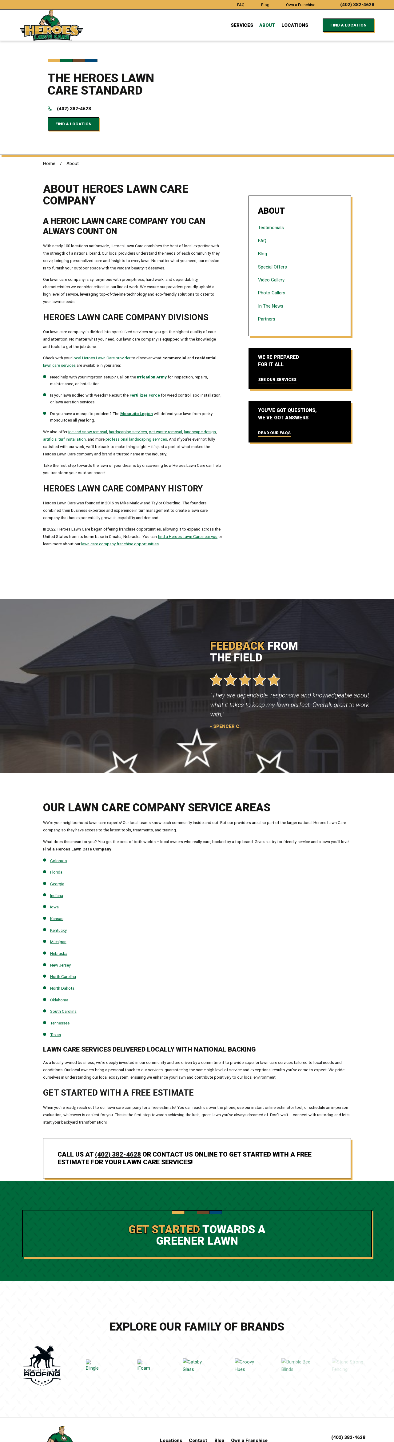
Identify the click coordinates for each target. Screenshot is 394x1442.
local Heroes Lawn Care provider (101, 322)
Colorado (58, 825)
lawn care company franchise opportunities (120, 508)
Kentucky (58, 894)
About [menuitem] (267, 25)
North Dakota (62, 953)
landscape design (200, 396)
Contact (198, 1405)
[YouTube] (193, 1417)
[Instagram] (234, 1417)
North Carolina (63, 941)
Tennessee (60, 987)
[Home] (51, 25)
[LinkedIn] (207, 1417)
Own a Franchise (300, 4)
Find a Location (348, 25)
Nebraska (58, 918)
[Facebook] (220, 1417)
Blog (265, 4)
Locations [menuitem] (294, 25)
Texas (55, 999)
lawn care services (59, 330)
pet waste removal (165, 396)
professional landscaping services (136, 404)
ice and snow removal (87, 396)
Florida (56, 836)
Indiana (56, 860)
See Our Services (277, 344)
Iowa (54, 871)
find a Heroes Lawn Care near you (187, 501)
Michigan (58, 906)
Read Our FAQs (274, 397)
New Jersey (60, 929)
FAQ (241, 4)
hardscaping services (128, 396)
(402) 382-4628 (357, 4)
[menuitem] (299, 192)
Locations (171, 1405)
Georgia (57, 848)
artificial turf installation (64, 404)
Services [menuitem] (242, 25)
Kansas (56, 883)
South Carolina (63, 976)
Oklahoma (59, 964)
